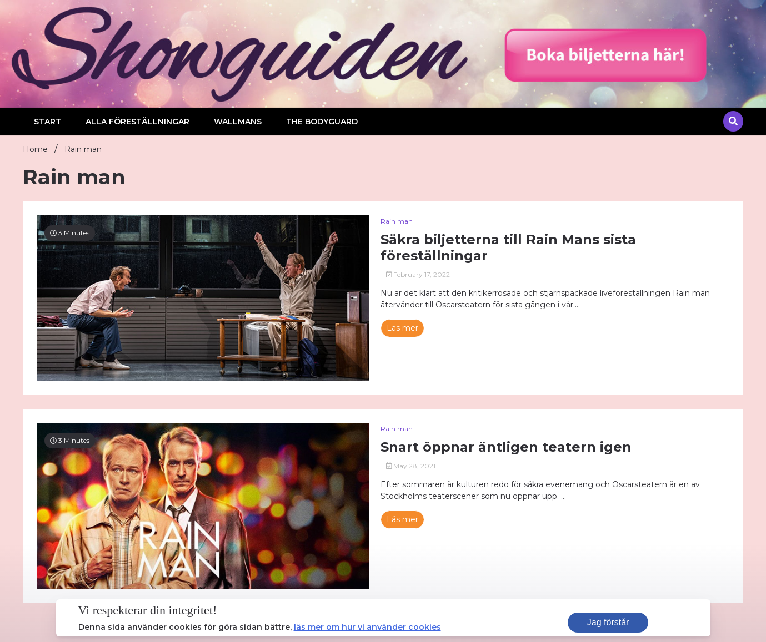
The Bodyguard (322, 122)
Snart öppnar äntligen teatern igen (506, 447)
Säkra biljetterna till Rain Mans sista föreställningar (508, 248)
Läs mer (402, 328)
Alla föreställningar (137, 122)
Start (47, 122)
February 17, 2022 (418, 274)
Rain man (397, 221)
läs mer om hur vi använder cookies (367, 627)
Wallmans (238, 122)
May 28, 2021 (411, 466)
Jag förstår (608, 622)
